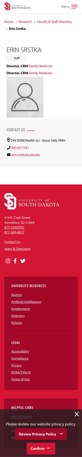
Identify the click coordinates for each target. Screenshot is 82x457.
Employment (20, 309)
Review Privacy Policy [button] (37, 434)
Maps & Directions (17, 249)
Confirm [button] (37, 448)
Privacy (16, 365)
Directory (18, 316)
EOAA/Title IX (21, 372)
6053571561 (20, 148)
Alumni (16, 295)
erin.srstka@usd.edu (25, 155)
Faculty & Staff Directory (54, 22)
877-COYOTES (14, 227)
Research (25, 22)
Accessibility (20, 351)
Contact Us (12, 242)
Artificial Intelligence (26, 302)
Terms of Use (20, 379)
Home (8, 22)
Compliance (20, 358)
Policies (16, 323)
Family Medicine (40, 66)
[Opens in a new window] (8, 261)
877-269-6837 (14, 232)
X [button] (76, 414)
